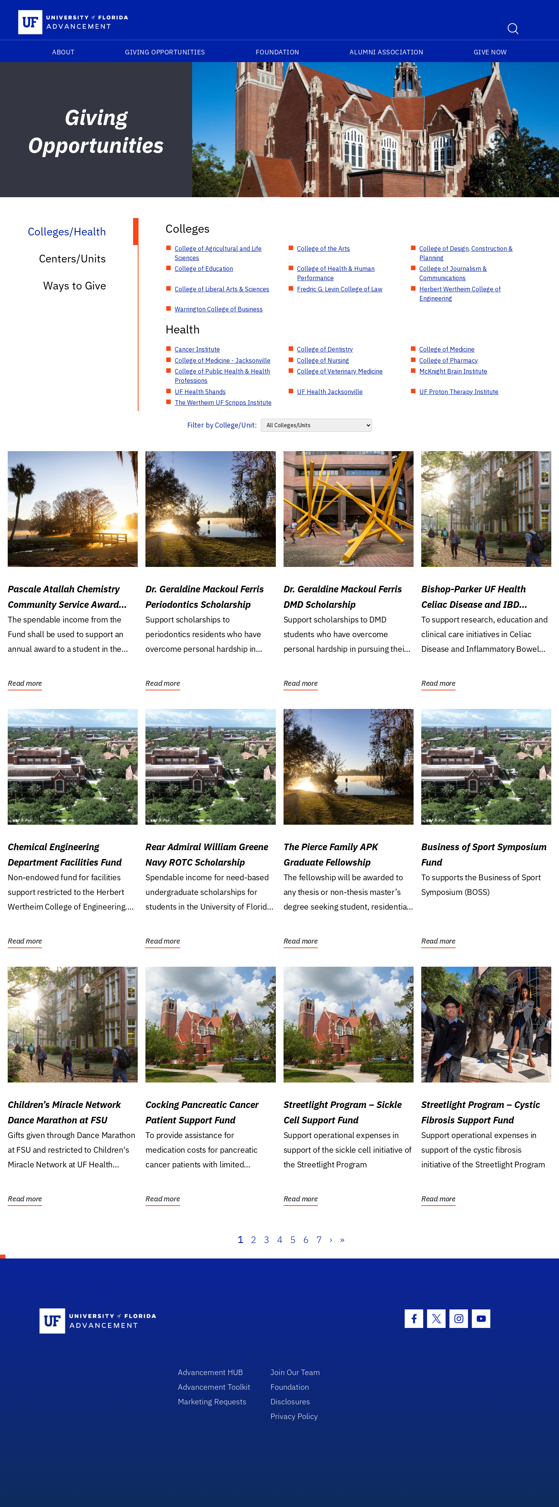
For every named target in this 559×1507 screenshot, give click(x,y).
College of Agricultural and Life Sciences (218, 253)
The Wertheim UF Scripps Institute (223, 402)
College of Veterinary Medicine (340, 371)
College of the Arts (323, 248)
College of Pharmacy (448, 360)
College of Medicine (447, 349)
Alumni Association (386, 52)
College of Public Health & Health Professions (222, 375)
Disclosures (290, 1401)
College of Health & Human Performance (336, 273)
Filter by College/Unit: (222, 425)
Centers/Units (72, 258)
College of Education (204, 268)
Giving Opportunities (165, 52)
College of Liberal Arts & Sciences (222, 289)
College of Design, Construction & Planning (466, 253)
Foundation (277, 52)
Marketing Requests (212, 1401)
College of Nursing (323, 360)
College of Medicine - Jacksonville (222, 360)
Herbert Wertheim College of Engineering (460, 293)
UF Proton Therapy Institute (458, 392)
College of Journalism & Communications (453, 273)
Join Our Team (295, 1372)
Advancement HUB (210, 1372)
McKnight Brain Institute (453, 371)
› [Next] (330, 1239)
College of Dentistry (325, 349)
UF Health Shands (200, 392)
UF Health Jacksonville (330, 392)
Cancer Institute (197, 349)
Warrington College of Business (219, 309)
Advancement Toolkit (214, 1387)
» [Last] (342, 1239)
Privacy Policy (294, 1416)
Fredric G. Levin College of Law (339, 289)
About (63, 52)
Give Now (490, 52)
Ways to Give (74, 285)
